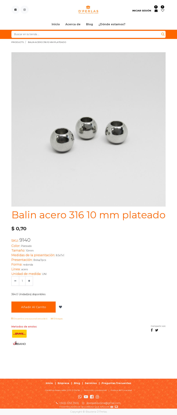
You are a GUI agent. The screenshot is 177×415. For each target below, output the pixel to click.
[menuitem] (56, 25)
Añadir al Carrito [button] (33, 307)
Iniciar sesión (141, 10)
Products (17, 42)
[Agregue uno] (29, 281)
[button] (60, 307)
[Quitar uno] (15, 281)
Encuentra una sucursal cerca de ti (29, 318)
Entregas (57, 318)
